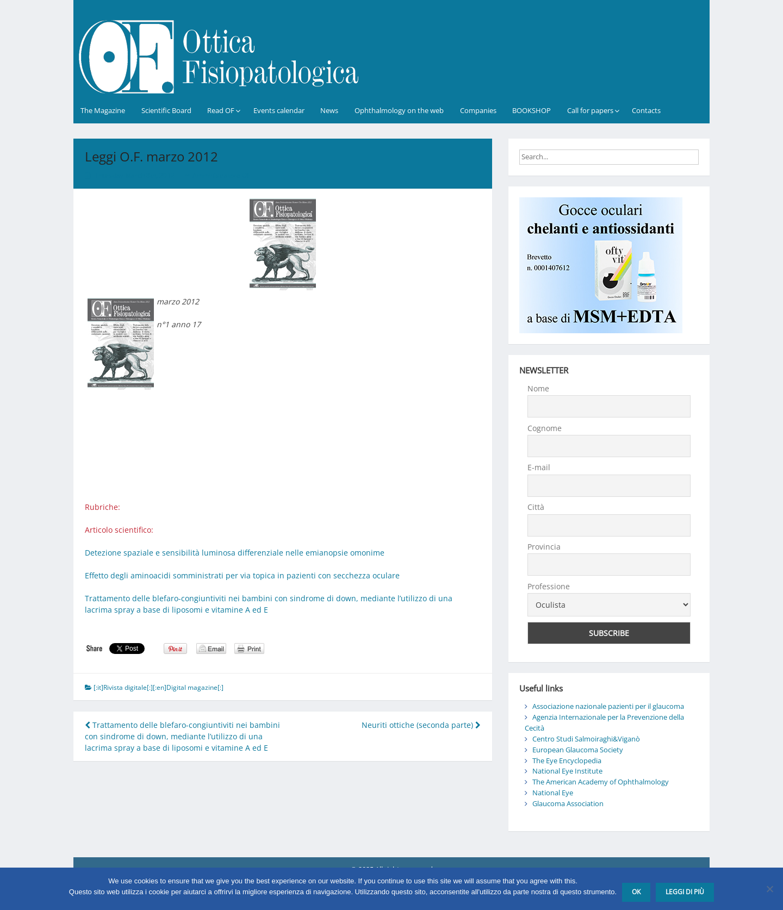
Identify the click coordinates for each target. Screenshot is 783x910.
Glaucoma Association (568, 803)
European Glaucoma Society (577, 750)
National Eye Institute (567, 771)
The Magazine (102, 110)
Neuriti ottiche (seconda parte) (421, 725)
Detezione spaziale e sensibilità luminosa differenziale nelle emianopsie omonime (234, 552)
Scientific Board (166, 110)
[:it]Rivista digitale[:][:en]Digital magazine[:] (158, 687)
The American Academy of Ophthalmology (600, 782)
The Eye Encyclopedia (566, 760)
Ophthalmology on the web (399, 110)
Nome (538, 388)
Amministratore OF (221, 175)
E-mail (538, 467)
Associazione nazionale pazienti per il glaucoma (608, 706)
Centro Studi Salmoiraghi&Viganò (586, 739)
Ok (636, 891)
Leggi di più (685, 891)
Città (535, 507)
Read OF (220, 110)
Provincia (544, 546)
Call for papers (590, 110)
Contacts (646, 110)
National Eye (552, 792)
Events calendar (278, 110)
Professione (548, 586)
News (329, 110)
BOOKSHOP (531, 110)
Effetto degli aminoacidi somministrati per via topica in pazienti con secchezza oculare (242, 575)
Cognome (544, 428)
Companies (478, 110)
